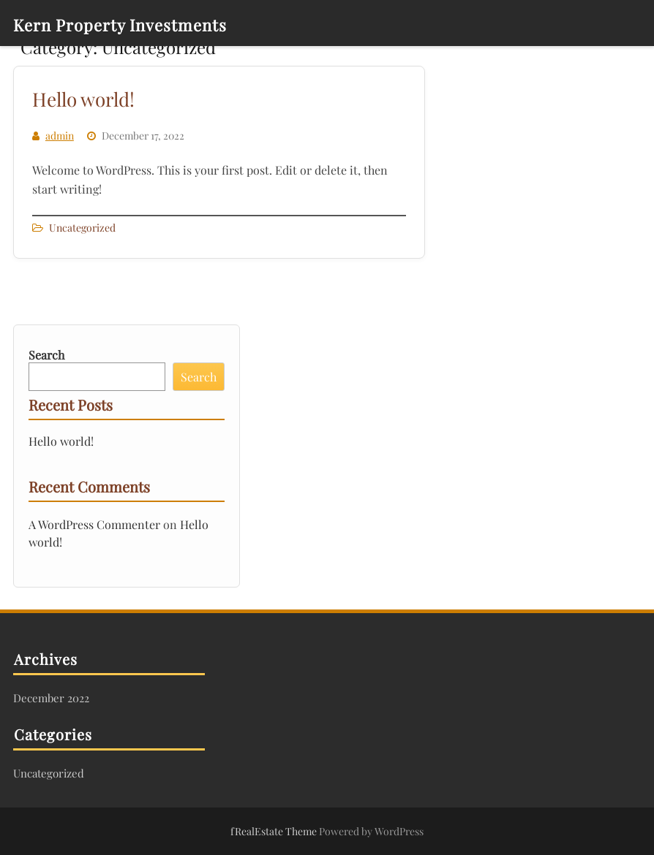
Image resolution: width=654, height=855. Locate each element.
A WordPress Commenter (94, 524)
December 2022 (51, 698)
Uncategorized (82, 228)
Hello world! (83, 99)
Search (46, 354)
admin (59, 135)
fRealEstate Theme (274, 831)
